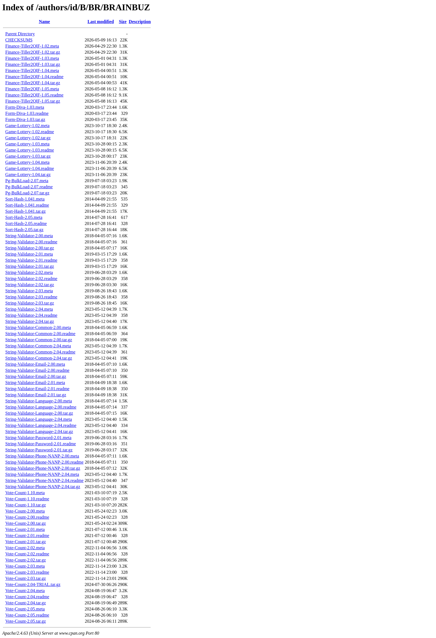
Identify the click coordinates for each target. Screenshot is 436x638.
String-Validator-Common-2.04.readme (40, 352)
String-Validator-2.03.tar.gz (29, 303)
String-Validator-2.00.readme (31, 241)
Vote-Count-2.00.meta (25, 511)
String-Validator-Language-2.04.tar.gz (39, 431)
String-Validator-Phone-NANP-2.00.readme (44, 462)
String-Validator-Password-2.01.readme (40, 443)
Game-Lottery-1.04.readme (29, 168)
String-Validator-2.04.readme (31, 315)
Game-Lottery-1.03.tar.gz (28, 156)
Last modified (101, 21)
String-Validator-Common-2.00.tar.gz (38, 339)
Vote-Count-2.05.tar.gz (25, 621)
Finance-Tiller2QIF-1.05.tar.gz (32, 101)
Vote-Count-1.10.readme (27, 498)
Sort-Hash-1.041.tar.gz (25, 211)
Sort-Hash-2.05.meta (23, 217)
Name (44, 21)
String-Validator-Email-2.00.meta (35, 364)
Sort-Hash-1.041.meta (24, 199)
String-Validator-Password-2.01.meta (38, 437)
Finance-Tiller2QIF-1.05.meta (32, 88)
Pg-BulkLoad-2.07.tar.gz (27, 193)
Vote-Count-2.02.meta (25, 547)
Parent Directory (20, 33)
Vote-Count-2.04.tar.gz (25, 602)
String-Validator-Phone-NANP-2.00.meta (42, 456)
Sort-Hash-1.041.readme (27, 205)
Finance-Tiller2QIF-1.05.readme (34, 95)
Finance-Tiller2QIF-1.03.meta (32, 58)
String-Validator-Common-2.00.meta (38, 327)
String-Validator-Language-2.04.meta (38, 419)
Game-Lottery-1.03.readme (29, 150)
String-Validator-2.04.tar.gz (29, 321)
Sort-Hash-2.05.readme (26, 223)
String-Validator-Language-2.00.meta (38, 401)
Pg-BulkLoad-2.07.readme (29, 186)
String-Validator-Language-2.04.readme (40, 425)
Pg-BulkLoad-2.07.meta (26, 180)
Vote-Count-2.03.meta (25, 566)
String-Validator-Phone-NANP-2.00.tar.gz (42, 468)
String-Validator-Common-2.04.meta (38, 345)
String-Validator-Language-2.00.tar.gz (39, 413)
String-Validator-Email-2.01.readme (37, 388)
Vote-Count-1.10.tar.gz (25, 505)
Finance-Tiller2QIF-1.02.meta (32, 46)
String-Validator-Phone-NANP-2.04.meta (42, 474)
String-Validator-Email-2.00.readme (37, 370)
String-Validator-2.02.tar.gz (29, 284)
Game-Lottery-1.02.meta (27, 125)
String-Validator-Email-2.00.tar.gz (35, 376)
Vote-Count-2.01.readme (27, 535)
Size (123, 21)
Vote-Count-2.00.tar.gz (25, 523)
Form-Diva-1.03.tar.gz (25, 119)
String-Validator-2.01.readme (31, 260)
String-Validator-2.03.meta (29, 290)
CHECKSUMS (19, 40)
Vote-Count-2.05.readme (27, 615)
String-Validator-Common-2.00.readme (40, 333)
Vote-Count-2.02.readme (27, 554)
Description (140, 21)
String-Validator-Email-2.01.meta (35, 382)
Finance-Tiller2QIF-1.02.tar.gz (32, 52)
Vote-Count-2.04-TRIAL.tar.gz (32, 584)
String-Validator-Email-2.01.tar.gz (35, 394)
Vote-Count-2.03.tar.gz (25, 578)
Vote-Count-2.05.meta (25, 609)
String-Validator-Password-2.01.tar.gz (39, 449)
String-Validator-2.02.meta (29, 272)
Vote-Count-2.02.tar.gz (25, 560)
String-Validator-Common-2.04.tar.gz (38, 358)
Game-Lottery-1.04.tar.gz (28, 174)
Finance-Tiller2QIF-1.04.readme (34, 76)
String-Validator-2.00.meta (29, 235)
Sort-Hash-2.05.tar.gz (24, 229)
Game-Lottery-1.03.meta (27, 144)
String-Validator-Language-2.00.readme (40, 407)
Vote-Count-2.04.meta (25, 590)
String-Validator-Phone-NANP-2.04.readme (44, 480)
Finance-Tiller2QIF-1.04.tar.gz (32, 82)
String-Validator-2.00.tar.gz (29, 248)
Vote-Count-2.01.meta (25, 529)
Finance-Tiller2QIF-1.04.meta (32, 70)
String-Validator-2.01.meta (29, 254)
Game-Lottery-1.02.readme (29, 131)
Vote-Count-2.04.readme (27, 596)
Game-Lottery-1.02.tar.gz (28, 137)
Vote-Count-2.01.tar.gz (25, 541)
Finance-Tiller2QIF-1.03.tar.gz (32, 64)
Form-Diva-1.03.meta (24, 107)
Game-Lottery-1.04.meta (27, 162)
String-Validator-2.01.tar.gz (29, 266)
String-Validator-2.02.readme (31, 278)
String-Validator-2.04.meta (29, 309)
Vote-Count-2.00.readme (27, 517)
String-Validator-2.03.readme (31, 297)
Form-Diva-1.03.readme (27, 113)
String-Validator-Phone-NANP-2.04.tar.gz (42, 486)
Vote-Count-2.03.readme (27, 572)
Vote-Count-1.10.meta (25, 492)
